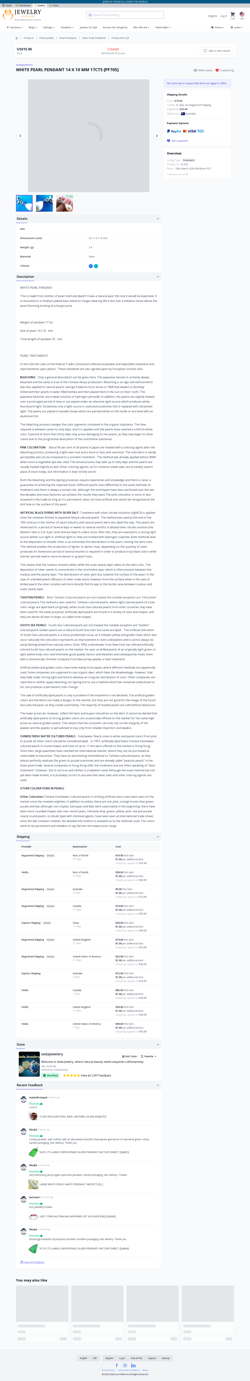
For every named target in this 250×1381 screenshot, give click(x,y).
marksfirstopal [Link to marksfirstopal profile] (38, 1097)
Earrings (47, 27)
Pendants (66, 27)
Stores (218, 27)
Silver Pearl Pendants (94, 38)
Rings (32, 27)
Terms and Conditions (129, 1370)
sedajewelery (24, 65)
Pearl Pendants (68, 38)
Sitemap (166, 1358)
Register (212, 16)
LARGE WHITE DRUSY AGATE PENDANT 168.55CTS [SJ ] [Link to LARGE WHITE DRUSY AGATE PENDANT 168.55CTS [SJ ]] (71, 1184)
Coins (53, 5)
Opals (6, 5)
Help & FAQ (136, 1358)
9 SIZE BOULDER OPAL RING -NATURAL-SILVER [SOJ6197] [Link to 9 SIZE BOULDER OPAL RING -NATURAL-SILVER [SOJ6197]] (73, 1116)
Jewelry (40, 5)
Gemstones (23, 5)
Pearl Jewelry (46, 38)
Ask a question (177, 141)
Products (29, 38)
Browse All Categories (115, 27)
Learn (236, 27)
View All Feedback (32, 1262)
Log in (223, 16)
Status (145, 1370)
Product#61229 (120, 38)
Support (152, 1358)
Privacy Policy (108, 1370)
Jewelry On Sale (88, 27)
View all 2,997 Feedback (87, 1075)
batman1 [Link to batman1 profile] (34, 1197)
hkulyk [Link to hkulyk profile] (33, 1129)
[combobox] (125, 15)
